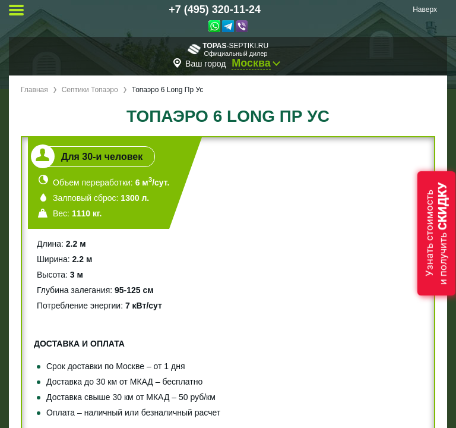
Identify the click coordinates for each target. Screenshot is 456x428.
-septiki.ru (228, 49)
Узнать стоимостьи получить (436, 233)
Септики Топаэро (90, 90)
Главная (34, 90)
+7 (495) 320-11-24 (215, 9)
